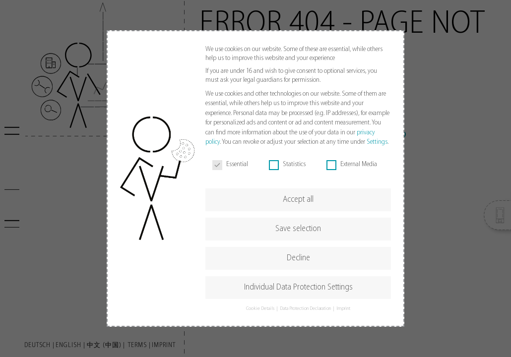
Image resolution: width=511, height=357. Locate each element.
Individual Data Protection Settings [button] (298, 287)
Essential (230, 164)
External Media (351, 164)
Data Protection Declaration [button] (306, 308)
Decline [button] (298, 258)
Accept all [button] (298, 199)
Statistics (287, 164)
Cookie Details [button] (260, 308)
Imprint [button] (343, 308)
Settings (377, 142)
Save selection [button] (298, 229)
